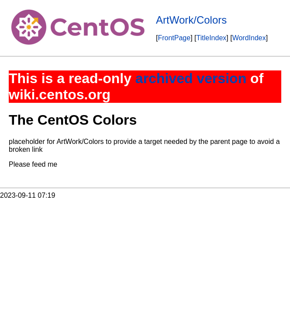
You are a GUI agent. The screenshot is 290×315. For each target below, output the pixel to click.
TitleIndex (212, 38)
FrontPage (174, 38)
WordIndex (249, 38)
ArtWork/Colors (191, 20)
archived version (190, 78)
